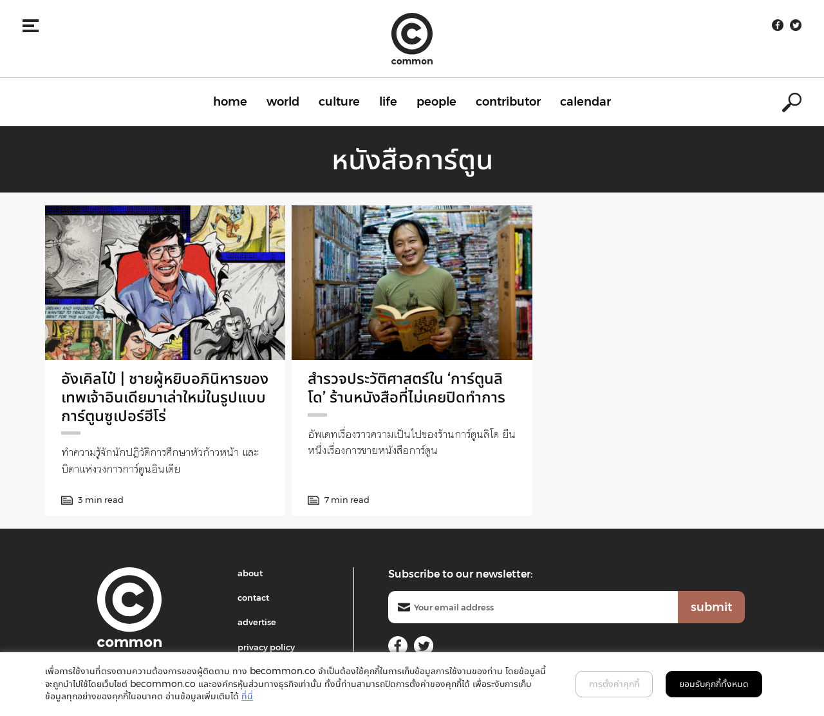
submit (711, 607)
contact (253, 597)
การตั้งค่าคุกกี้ (614, 684)
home (230, 102)
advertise (257, 622)
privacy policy (266, 647)
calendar (585, 102)
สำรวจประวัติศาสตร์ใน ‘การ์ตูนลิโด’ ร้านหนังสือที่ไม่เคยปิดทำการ (406, 387)
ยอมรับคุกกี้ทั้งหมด (714, 684)
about (250, 573)
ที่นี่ (247, 696)
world (283, 102)
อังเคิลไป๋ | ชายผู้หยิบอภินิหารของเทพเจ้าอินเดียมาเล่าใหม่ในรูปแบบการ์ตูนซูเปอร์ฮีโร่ (164, 397)
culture (339, 102)
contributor (508, 102)
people (436, 102)
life (388, 102)
